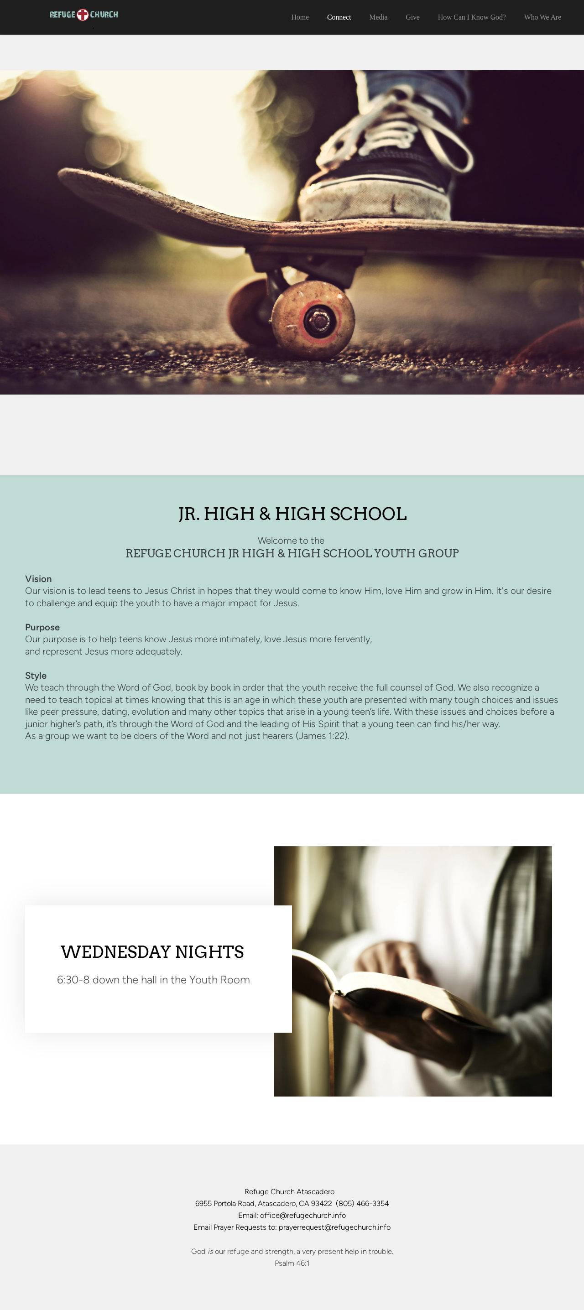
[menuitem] (300, 17)
